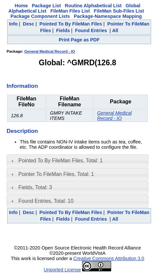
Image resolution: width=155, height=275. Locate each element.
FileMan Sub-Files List (119, 11)
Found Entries (91, 30)
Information (22, 85)
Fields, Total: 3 (35, 187)
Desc (28, 24)
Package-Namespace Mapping (108, 16)
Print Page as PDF (79, 39)
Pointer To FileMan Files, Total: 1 (56, 174)
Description (22, 131)
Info (13, 24)
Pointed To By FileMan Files (70, 24)
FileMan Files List (70, 11)
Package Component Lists (40, 16)
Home (21, 5)
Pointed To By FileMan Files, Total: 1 (60, 160)
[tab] (77, 160)
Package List (46, 5)
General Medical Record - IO (49, 51)
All (115, 30)
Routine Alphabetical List (93, 5)
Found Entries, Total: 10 (46, 201)
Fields (63, 30)
